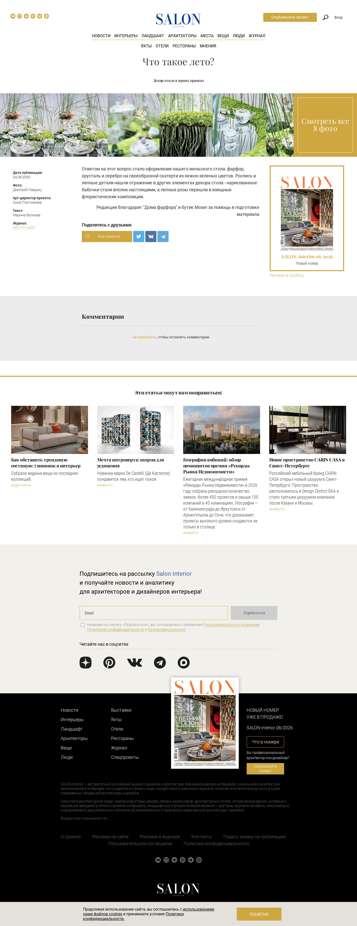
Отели (162, 46)
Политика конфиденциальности (216, 843)
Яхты (146, 46)
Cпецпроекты (125, 757)
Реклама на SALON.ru (287, 275)
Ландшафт (153, 35)
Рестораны (184, 46)
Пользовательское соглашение (140, 843)
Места (207, 35)
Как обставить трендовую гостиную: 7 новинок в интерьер (46, 463)
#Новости (105, 485)
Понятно (259, 914)
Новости (101, 35)
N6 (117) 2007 (24, 228)
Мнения (208, 46)
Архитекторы (182, 35)
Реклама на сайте (110, 836)
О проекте (71, 836)
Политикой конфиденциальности (115, 630)
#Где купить (21, 485)
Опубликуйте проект (290, 17)
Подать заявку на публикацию (254, 836)
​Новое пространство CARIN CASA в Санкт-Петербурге (307, 463)
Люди (239, 35)
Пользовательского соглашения (232, 625)
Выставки (121, 710)
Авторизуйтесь (144, 337)
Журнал (257, 35)
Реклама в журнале (160, 836)
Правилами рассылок (167, 630)
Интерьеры (126, 35)
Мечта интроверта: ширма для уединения (130, 463)
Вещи (223, 35)
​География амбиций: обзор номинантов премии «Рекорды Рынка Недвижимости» (216, 466)
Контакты (201, 836)
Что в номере (265, 741)
